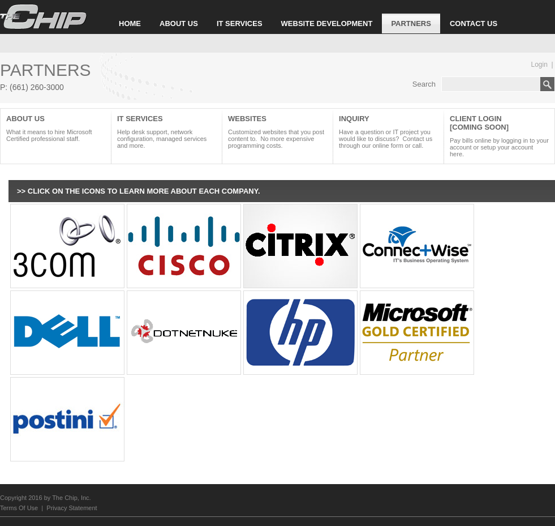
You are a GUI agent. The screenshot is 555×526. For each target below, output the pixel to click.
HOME (130, 23)
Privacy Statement (71, 507)
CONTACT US (473, 23)
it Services (166, 131)
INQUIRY (388, 131)
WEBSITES (277, 131)
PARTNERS (411, 23)
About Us (55, 128)
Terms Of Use (19, 507)
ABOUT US (179, 23)
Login (539, 65)
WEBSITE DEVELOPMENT (327, 23)
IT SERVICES (240, 23)
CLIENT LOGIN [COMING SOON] (499, 135)
